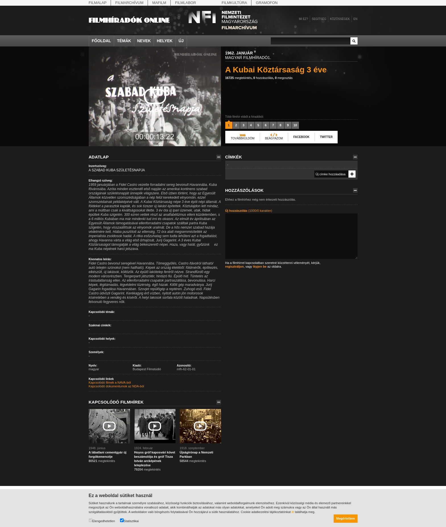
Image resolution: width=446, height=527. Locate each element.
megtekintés (238, 78)
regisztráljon (234, 266)
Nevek (144, 40)
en (356, 19)
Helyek (165, 40)
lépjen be (260, 266)
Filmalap (98, 3)
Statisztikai (129, 520)
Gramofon (267, 3)
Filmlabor (185, 3)
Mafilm (159, 3)
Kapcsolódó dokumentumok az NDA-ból (116, 386)
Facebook (301, 137)
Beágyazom (274, 138)
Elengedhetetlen (102, 520)
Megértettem (345, 518)
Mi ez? (303, 19)
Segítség (319, 19)
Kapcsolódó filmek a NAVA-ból (110, 382)
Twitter (326, 137)
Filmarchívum (129, 3)
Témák (124, 40)
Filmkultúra (234, 3)
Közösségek (340, 19)
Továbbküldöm (243, 138)
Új (181, 40)
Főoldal (101, 40)
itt (293, 512)
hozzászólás (263, 78)
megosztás (283, 78)
